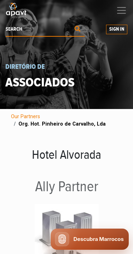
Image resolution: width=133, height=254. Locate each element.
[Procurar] (77, 29)
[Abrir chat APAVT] (90, 239)
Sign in (116, 29)
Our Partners (25, 117)
